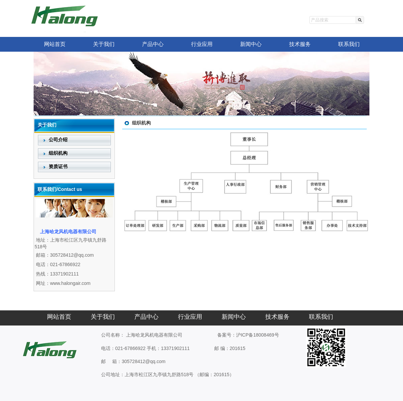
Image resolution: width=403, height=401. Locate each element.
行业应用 (202, 44)
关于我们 (104, 44)
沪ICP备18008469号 (257, 335)
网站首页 (54, 44)
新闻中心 (251, 44)
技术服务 (300, 44)
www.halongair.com (70, 283)
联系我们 (349, 44)
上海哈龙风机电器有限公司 (154, 335)
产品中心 (153, 44)
